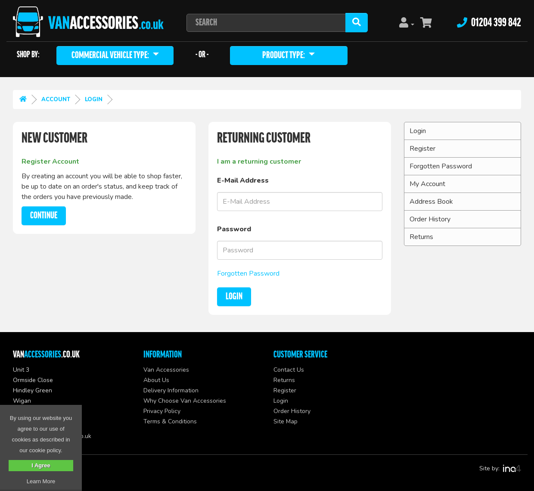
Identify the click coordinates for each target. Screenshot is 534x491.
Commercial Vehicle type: (110, 55)
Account (55, 99)
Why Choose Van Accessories (184, 401)
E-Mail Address (243, 180)
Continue (43, 216)
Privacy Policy (161, 411)
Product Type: (284, 55)
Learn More (41, 481)
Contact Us (288, 370)
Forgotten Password (248, 273)
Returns (421, 237)
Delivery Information (171, 390)
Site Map (285, 421)
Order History (430, 219)
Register (422, 148)
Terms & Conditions (170, 421)
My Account (427, 184)
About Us (156, 380)
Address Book (431, 201)
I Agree (40, 465)
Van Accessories (166, 370)
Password (234, 229)
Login (93, 99)
